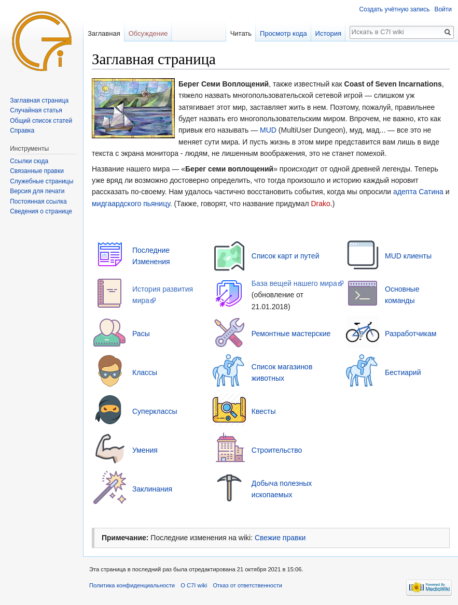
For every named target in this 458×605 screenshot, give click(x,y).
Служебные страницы (41, 181)
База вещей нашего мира (294, 283)
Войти (443, 9)
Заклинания (152, 489)
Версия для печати (37, 191)
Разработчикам (410, 333)
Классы (144, 372)
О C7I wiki (194, 585)
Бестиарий (403, 372)
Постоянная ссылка (38, 201)
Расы (141, 333)
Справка (22, 130)
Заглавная (104, 33)
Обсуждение (148, 33)
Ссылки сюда (29, 161)
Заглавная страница (39, 100)
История (328, 33)
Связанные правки (37, 171)
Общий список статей (41, 120)
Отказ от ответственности (247, 585)
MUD (268, 130)
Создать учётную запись (394, 9)
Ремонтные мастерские (291, 333)
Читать (241, 33)
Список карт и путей (286, 256)
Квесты (264, 411)
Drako (320, 203)
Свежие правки (280, 538)
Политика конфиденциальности (132, 585)
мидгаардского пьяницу (131, 203)
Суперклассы (154, 411)
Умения (145, 450)
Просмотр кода (283, 33)
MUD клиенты (408, 256)
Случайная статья (36, 110)
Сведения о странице (41, 211)
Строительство (277, 450)
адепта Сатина (418, 192)
